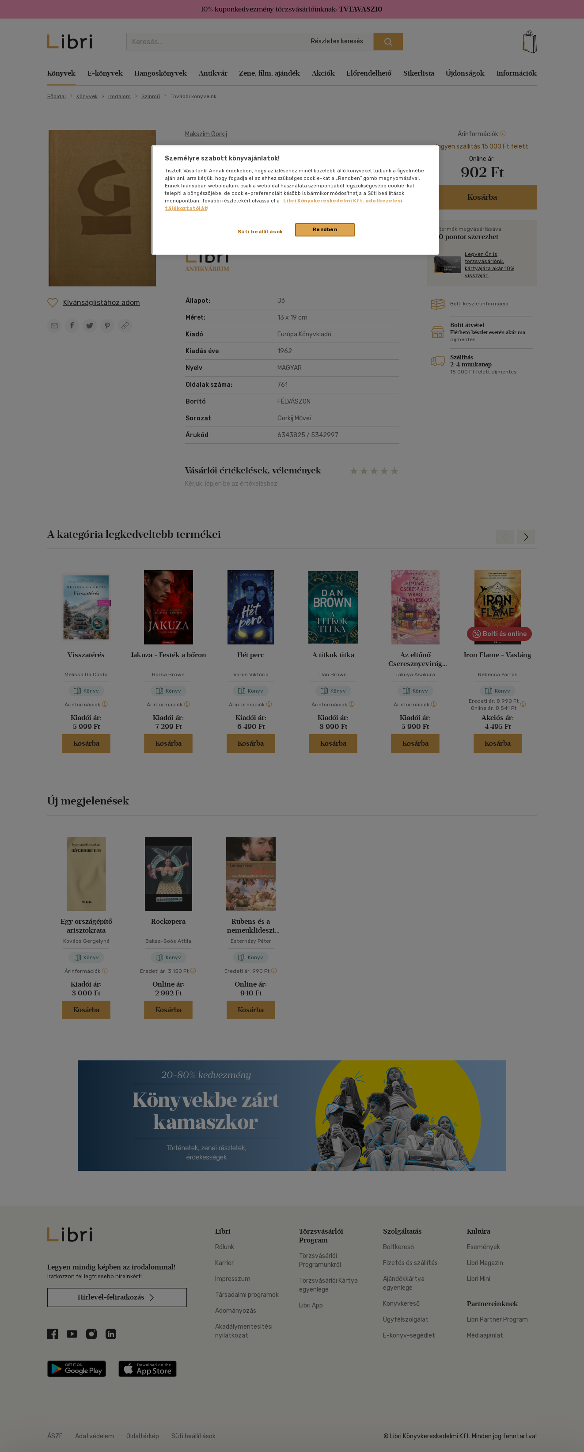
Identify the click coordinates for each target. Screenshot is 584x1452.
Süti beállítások (260, 232)
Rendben (325, 229)
